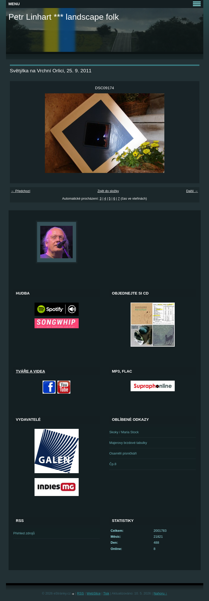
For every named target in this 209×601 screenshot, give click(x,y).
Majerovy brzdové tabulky (128, 443)
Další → (192, 191)
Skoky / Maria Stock (124, 432)
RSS (80, 593)
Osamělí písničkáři (123, 453)
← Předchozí (20, 191)
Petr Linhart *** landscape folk (64, 17)
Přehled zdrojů (24, 533)
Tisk (106, 593)
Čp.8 (112, 464)
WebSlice (94, 593)
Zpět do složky (108, 191)
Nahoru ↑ (160, 593)
